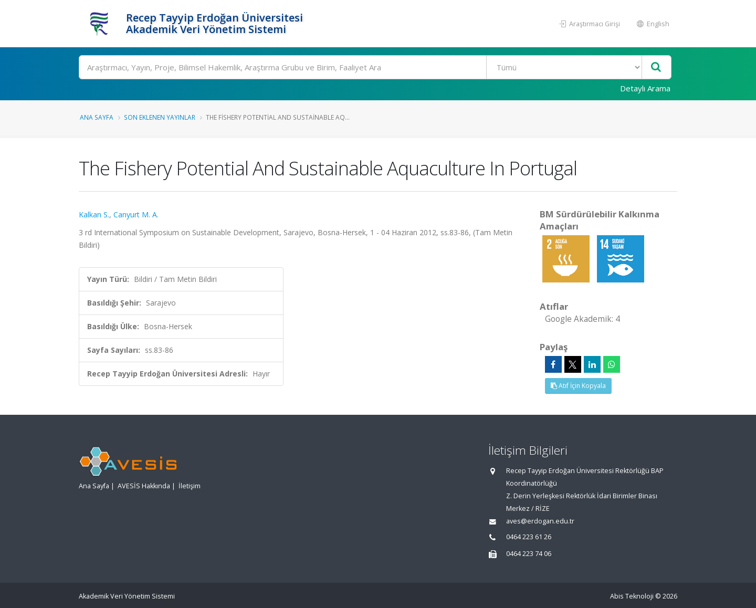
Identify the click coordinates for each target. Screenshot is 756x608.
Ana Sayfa (96, 117)
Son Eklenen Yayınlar (159, 117)
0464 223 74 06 (528, 553)
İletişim (189, 485)
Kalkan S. (94, 214)
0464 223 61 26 (528, 536)
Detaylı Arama (645, 88)
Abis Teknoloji (632, 596)
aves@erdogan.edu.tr (540, 521)
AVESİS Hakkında (144, 485)
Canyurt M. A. (136, 214)
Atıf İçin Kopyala (578, 385)
